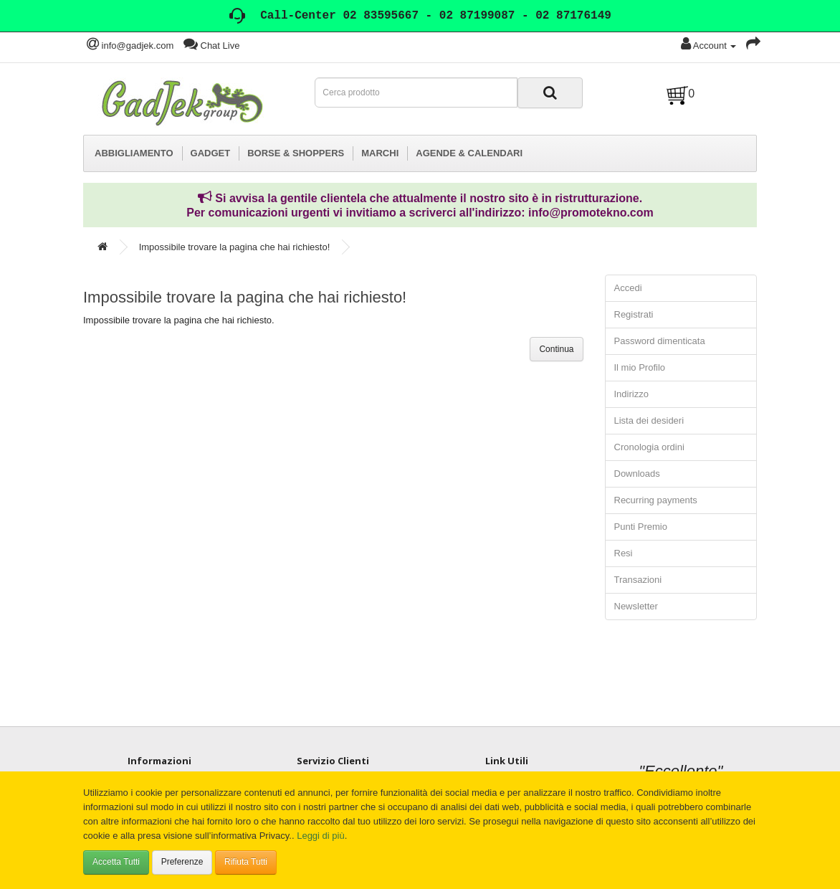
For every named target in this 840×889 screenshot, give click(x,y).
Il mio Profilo (640, 367)
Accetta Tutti (116, 862)
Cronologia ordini (649, 447)
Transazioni (638, 579)
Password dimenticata (659, 341)
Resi (623, 553)
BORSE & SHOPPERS (295, 153)
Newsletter (636, 606)
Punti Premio (640, 526)
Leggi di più (321, 835)
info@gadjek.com (130, 45)
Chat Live (211, 45)
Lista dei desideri (649, 420)
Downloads (637, 473)
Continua (556, 349)
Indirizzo (631, 394)
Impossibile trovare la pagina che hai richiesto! (234, 247)
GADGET (211, 153)
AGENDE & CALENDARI (469, 153)
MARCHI (379, 153)
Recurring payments (655, 500)
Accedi (628, 287)
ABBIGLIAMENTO (134, 153)
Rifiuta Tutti (245, 862)
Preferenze (182, 862)
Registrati (634, 314)
